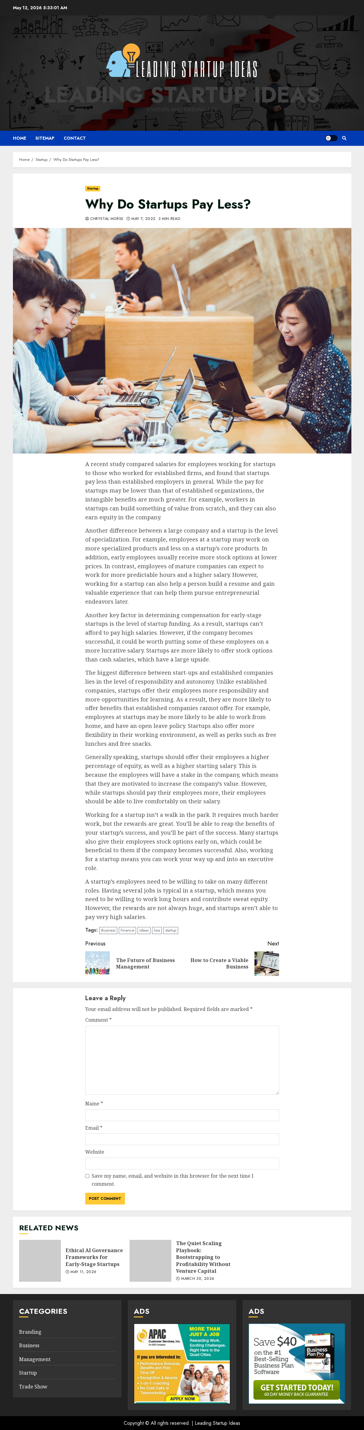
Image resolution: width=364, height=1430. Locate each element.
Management (34, 1359)
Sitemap (44, 138)
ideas (144, 930)
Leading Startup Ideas (182, 95)
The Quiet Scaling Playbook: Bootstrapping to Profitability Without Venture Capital (150, 1261)
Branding (30, 1331)
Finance (127, 930)
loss (157, 930)
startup (170, 930)
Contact (75, 138)
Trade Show (33, 1386)
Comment (98, 1020)
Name (94, 1103)
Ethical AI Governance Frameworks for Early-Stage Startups (40, 1261)
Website (94, 1151)
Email (93, 1127)
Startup (93, 188)
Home (19, 138)
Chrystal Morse (107, 219)
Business (108, 930)
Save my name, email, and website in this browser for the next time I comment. (173, 1179)
